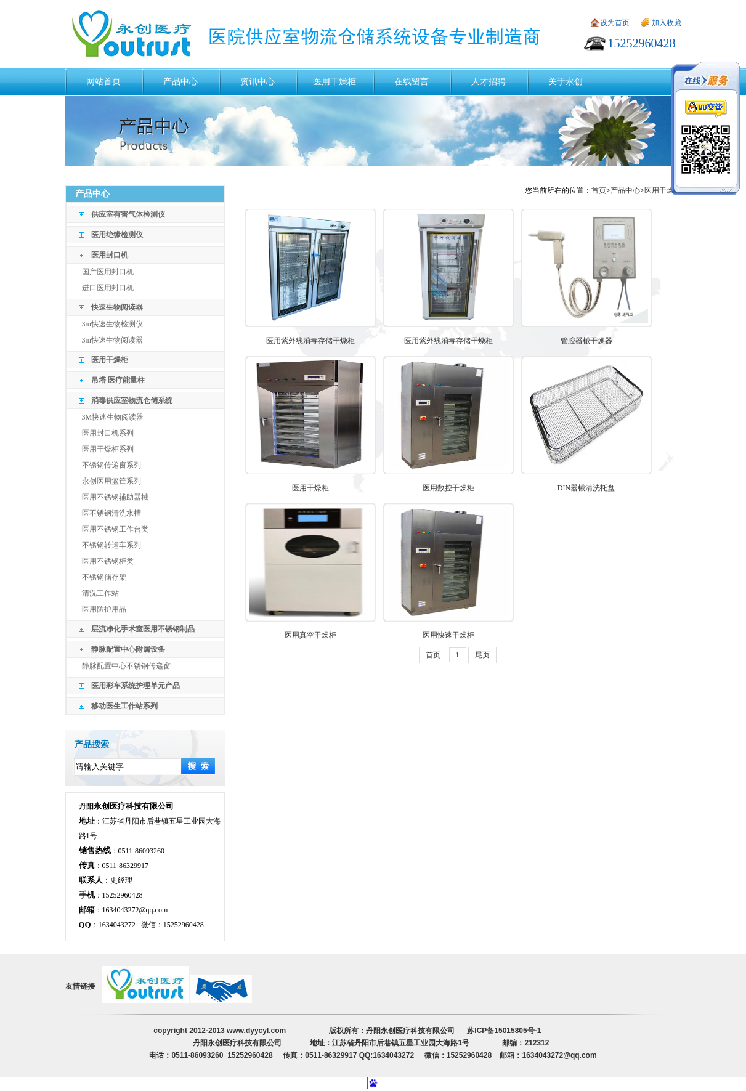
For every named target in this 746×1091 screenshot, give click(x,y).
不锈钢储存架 (104, 577)
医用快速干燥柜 (448, 635)
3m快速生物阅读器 (112, 340)
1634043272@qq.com (135, 910)
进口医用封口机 (108, 287)
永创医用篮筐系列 (111, 481)
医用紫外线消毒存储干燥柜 (310, 340)
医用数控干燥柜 (448, 488)
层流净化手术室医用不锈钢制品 (143, 629)
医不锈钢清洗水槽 (111, 513)
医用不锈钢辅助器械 (115, 497)
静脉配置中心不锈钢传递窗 (126, 666)
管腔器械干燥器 (586, 340)
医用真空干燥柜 (310, 635)
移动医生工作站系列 (124, 706)
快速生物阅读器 (117, 307)
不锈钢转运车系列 (111, 545)
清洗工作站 (100, 593)
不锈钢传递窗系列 (111, 465)
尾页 (482, 655)
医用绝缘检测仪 (117, 234)
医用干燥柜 (109, 359)
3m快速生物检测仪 (112, 324)
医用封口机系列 (108, 433)
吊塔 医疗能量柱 (118, 380)
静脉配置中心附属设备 (128, 649)
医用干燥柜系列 (108, 449)
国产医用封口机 (108, 271)
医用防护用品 (104, 609)
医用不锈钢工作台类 (115, 529)
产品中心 (625, 190)
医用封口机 (109, 255)
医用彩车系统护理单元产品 (135, 685)
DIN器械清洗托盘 (586, 488)
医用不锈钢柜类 (108, 561)
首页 (598, 190)
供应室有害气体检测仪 (128, 214)
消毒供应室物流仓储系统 (131, 400)
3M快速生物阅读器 (113, 417)
